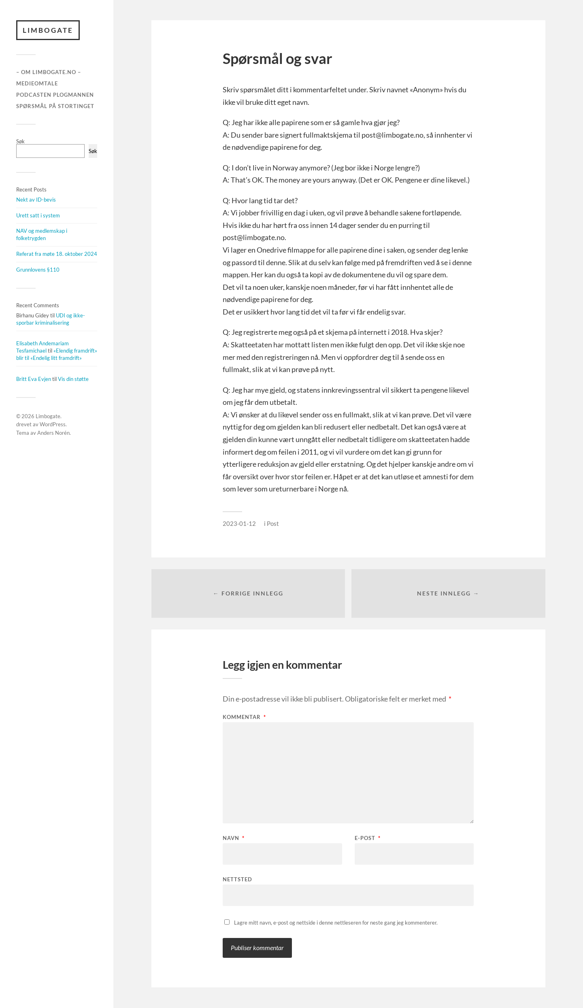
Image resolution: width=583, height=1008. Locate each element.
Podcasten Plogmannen (55, 94)
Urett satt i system (38, 215)
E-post (368, 838)
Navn (234, 838)
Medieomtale (37, 83)
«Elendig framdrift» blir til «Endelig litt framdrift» (56, 355)
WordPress (53, 424)
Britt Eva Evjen (33, 379)
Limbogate (48, 30)
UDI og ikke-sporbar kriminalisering (50, 319)
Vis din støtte (73, 379)
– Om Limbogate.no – (48, 72)
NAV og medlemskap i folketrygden (41, 235)
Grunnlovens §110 (38, 269)
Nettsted (237, 879)
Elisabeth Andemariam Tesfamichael (42, 347)
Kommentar (244, 717)
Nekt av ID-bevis (36, 199)
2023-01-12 (239, 523)
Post (273, 523)
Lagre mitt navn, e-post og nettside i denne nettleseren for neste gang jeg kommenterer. (336, 923)
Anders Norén (53, 433)
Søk (20, 141)
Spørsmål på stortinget (55, 106)
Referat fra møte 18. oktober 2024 (56, 254)
